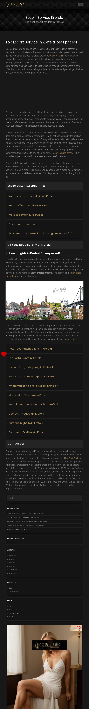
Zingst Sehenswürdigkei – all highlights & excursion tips (25, 513)
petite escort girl (29, 115)
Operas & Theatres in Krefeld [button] (26, 413)
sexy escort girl (67, 339)
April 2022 (12, 563)
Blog (10, 588)
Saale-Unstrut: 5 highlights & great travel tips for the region (25, 525)
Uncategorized (13, 591)
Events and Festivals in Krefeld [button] (27, 432)
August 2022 (13, 556)
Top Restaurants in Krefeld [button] (24, 358)
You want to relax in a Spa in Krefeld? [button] (31, 376)
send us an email (14, 461)
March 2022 (12, 566)
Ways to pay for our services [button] (25, 215)
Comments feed (14, 613)
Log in (11, 606)
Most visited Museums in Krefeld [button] (28, 395)
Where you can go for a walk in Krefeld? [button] (33, 386)
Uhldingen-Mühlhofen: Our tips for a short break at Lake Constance (28, 521)
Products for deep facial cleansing (18, 529)
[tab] (44, 196)
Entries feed (12, 610)
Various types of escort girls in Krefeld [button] (31, 196)
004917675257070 (69, 458)
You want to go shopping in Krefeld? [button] (30, 367)
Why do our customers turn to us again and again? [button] (40, 233)
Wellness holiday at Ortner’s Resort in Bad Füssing (23, 517)
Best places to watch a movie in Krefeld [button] (33, 404)
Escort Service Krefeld (63, 153)
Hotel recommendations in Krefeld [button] (30, 348)
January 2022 (13, 573)
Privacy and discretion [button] (22, 224)
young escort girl (53, 55)
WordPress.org (13, 617)
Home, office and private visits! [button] (27, 205)
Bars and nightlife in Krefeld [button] (25, 423)
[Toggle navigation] (80, 4)
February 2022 (13, 570)
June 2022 (12, 559)
